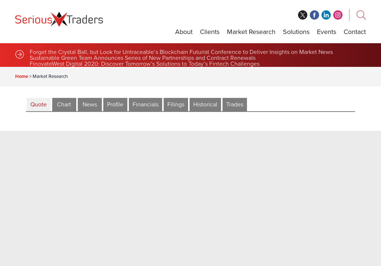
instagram (338, 15)
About (184, 32)
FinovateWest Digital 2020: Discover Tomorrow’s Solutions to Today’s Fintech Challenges (145, 64)
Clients (210, 32)
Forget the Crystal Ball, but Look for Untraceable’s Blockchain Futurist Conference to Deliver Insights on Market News (181, 52)
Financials (145, 104)
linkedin (326, 15)
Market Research (251, 32)
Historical (205, 104)
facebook (314, 15)
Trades (234, 104)
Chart (64, 104)
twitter (302, 15)
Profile (115, 104)
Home (21, 76)
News (90, 104)
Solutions (296, 32)
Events (326, 32)
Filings (175, 104)
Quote (38, 104)
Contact (355, 32)
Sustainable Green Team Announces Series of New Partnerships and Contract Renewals (142, 58)
